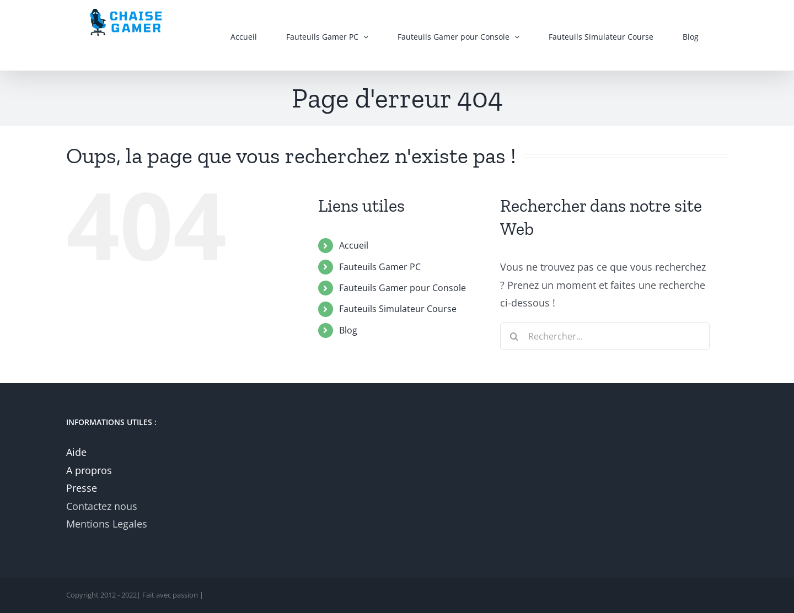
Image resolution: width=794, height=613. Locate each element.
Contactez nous (101, 506)
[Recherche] (514, 336)
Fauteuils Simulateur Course (398, 309)
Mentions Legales (106, 523)
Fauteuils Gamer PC (380, 267)
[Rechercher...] (605, 336)
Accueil (353, 245)
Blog (348, 330)
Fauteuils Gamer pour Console (402, 288)
